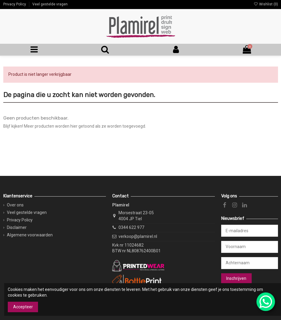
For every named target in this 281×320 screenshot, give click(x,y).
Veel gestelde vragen (50, 4)
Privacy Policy (15, 4)
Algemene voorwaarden (30, 235)
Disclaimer (17, 227)
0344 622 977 (131, 227)
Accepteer (23, 306)
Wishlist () (265, 4)
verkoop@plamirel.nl (138, 236)
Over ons (15, 205)
